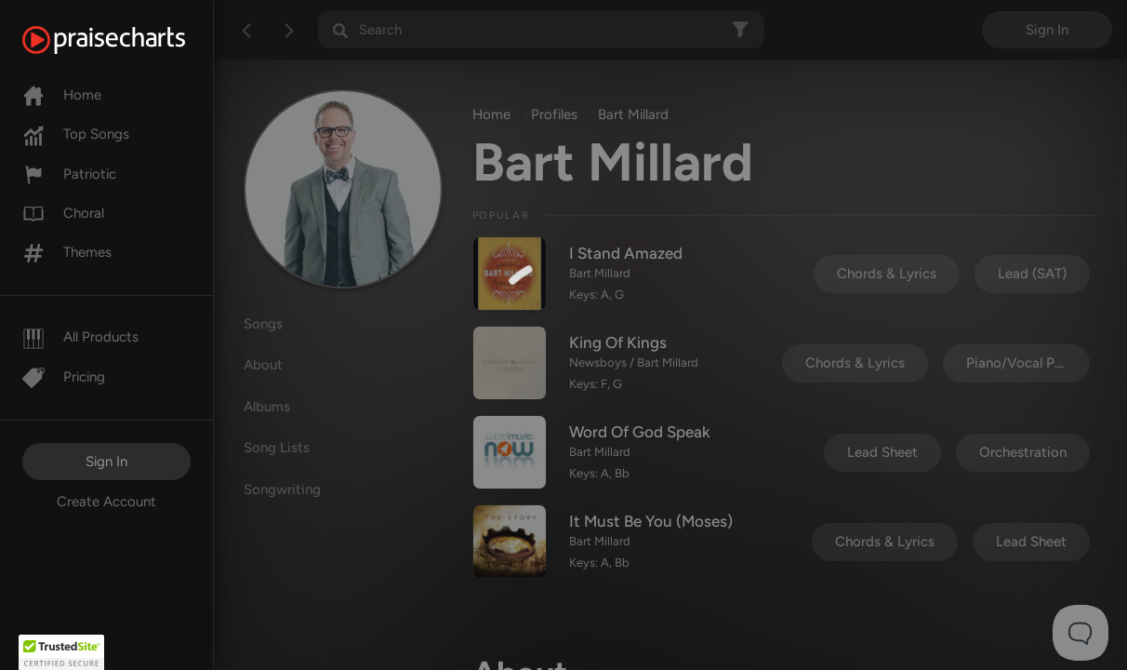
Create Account (106, 501)
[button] (61, 652)
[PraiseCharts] (127, 40)
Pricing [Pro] (63, 376)
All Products (80, 336)
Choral (63, 213)
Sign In (106, 461)
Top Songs (75, 134)
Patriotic (69, 174)
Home (61, 95)
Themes (67, 252)
